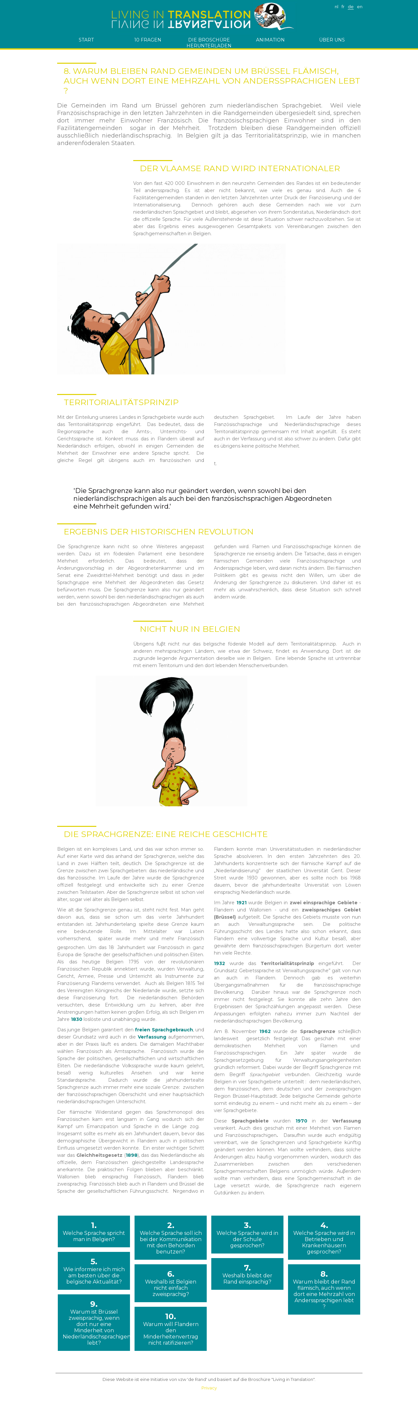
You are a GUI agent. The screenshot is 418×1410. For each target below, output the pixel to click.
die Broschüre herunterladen (209, 42)
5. (94, 1271)
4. (324, 1238)
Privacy (209, 1387)
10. (170, 1329)
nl (336, 6)
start (86, 40)
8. (324, 1289)
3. (247, 1235)
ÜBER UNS (332, 40)
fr (343, 6)
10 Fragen (147, 40)
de (351, 6)
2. (170, 1238)
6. (170, 1283)
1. (94, 1231)
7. (247, 1274)
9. (94, 1322)
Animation (270, 40)
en (359, 6)
